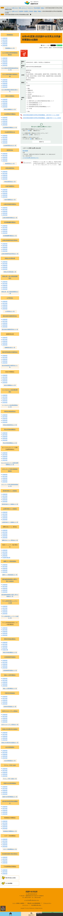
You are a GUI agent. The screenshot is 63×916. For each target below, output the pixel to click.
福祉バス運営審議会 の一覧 (10, 688)
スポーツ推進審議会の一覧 (10, 849)
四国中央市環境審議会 (10, 783)
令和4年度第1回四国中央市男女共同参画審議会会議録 (17, 14)
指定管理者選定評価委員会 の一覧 (10, 366)
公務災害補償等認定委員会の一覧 (9, 253)
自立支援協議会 (9, 747)
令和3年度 (4, 646)
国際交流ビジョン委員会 (10, 527)
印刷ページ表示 (46, 45)
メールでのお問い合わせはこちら (31, 157)
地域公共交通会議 (10, 258)
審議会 (42, 7)
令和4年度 (4, 45)
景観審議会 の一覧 (10, 48)
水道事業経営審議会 (10, 114)
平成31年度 (5, 649)
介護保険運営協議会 (10, 657)
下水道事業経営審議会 (10, 866)
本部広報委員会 (9, 168)
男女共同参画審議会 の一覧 (10, 443)
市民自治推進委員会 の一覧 (10, 425)
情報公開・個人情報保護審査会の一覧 (9, 292)
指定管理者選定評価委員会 (9, 352)
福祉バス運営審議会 (10, 675)
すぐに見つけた (26, 138)
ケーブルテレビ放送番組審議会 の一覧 (10, 406)
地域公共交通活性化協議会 (9, 729)
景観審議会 (10, 34)
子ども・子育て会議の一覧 (10, 778)
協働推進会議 (10, 334)
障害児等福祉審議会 (10, 639)
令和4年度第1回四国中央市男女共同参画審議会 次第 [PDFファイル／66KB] (41, 115)
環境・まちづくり (23, 7)
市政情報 (21, 11)
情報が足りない (36, 130)
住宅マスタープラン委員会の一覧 (9, 724)
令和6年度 (4, 41)
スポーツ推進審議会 (10, 835)
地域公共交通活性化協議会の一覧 (9, 742)
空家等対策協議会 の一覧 (10, 706)
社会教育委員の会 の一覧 (10, 145)
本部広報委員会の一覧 (10, 181)
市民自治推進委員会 (10, 411)
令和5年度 (4, 43)
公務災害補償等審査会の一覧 (10, 217)
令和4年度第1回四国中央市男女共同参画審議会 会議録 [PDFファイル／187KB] (42, 117)
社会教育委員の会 (10, 132)
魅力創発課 (25, 150)
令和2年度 (4, 251)
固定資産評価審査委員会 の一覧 (10, 329)
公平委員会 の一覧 (10, 311)
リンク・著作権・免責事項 (18, 903)
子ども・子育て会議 (10, 765)
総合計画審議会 (9, 372)
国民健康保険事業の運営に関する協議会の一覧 (9, 595)
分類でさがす (15, 7)
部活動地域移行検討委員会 (9, 854)
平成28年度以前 (6, 557)
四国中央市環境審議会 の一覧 (9, 796)
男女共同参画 (37, 7)
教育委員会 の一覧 (10, 163)
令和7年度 (4, 40)
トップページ (8, 7)
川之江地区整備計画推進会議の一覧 (9, 90)
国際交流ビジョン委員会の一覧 (10, 540)
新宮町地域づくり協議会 (10, 490)
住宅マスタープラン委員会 (9, 711)
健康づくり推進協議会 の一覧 (9, 574)
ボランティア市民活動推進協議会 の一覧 (9, 485)
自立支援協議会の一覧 (10, 760)
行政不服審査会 (9, 186)
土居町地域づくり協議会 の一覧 (10, 522)
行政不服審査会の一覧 (10, 199)
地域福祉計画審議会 (10, 817)
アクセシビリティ (47, 903)
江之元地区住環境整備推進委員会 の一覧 (9, 69)
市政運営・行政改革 (28, 11)
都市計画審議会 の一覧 (10, 109)
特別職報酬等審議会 (10, 222)
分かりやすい (26, 134)
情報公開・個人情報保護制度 (33, 903)
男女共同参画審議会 (10, 429)
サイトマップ (25, 905)
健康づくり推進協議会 (10, 561)
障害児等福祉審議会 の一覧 (10, 652)
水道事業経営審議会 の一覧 (10, 127)
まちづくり (30, 7)
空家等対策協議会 (10, 693)
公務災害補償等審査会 (10, 204)
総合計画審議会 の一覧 (10, 385)
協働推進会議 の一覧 (10, 347)
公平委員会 (10, 298)
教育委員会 (10, 150)
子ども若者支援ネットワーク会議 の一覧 (9, 617)
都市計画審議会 (9, 96)
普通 (31, 130)
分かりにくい (37, 134)
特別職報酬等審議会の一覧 (10, 235)
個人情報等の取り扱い (36, 905)
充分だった (25, 130)
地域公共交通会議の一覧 (10, 271)
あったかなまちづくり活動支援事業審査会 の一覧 (9, 463)
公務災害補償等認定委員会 (9, 240)
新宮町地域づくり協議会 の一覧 (10, 504)
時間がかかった (38, 138)
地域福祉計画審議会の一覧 (10, 831)
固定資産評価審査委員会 (10, 316)
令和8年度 (4, 38)
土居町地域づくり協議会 (10, 509)
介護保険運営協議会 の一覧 (10, 670)
